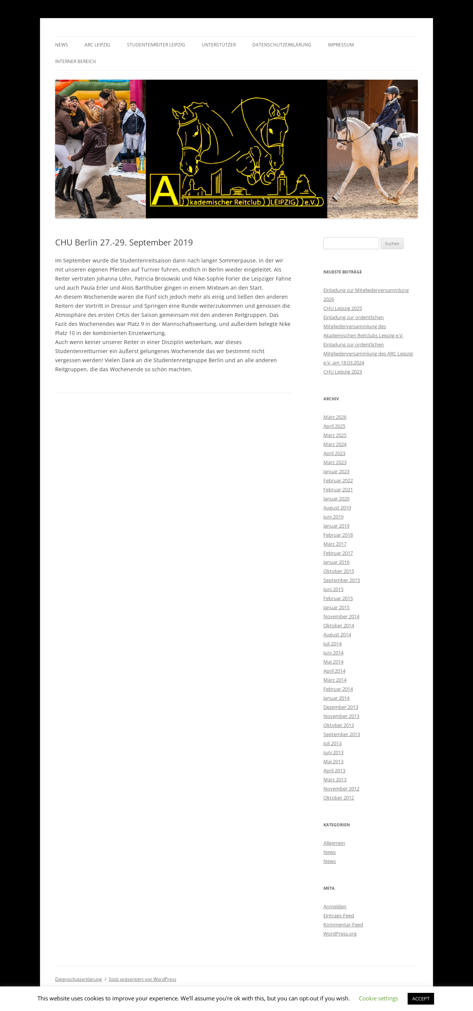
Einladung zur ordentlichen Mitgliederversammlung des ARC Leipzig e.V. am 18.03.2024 (368, 353)
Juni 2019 (333, 516)
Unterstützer (219, 45)
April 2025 (334, 426)
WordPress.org (340, 933)
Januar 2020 (336, 498)
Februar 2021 (338, 489)
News (61, 45)
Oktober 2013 (338, 725)
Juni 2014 (333, 652)
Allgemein (334, 843)
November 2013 (341, 716)
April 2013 (334, 770)
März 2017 (334, 543)
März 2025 (334, 435)
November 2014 (341, 616)
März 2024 (334, 444)
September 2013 (341, 734)
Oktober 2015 (338, 571)
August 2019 (337, 507)
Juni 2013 (333, 752)
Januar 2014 (336, 698)
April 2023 (334, 453)
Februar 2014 (338, 688)
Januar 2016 (336, 562)
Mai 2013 (333, 761)
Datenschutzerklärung (281, 45)
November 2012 (341, 788)
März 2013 (334, 779)
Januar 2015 (336, 607)
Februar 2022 (338, 480)
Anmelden (334, 906)
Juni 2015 (333, 589)
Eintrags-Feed (338, 915)
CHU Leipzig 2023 (342, 371)
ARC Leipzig (97, 45)
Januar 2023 (336, 471)
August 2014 (337, 634)
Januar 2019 (336, 525)
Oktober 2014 (338, 625)
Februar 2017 (338, 552)
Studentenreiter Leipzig (156, 45)
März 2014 (334, 679)
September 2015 (341, 580)
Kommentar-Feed (343, 924)
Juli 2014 (332, 643)
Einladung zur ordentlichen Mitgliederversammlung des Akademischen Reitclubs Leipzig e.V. (363, 326)
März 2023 (334, 462)
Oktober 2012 (338, 797)
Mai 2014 (333, 661)
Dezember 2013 (340, 707)
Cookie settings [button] (378, 998)
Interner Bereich (75, 61)
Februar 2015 (338, 598)
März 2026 (334, 417)
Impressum (341, 45)
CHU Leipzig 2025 (342, 308)
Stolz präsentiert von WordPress (142, 979)
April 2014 (334, 670)
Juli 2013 (332, 743)
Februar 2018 (338, 534)
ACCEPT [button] (421, 998)
